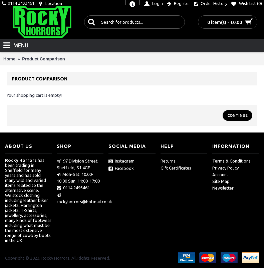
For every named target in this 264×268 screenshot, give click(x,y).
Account (220, 174)
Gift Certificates (176, 168)
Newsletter (223, 188)
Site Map (221, 181)
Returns (168, 161)
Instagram (121, 161)
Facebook (121, 168)
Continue (237, 115)
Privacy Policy (225, 168)
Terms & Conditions (231, 161)
